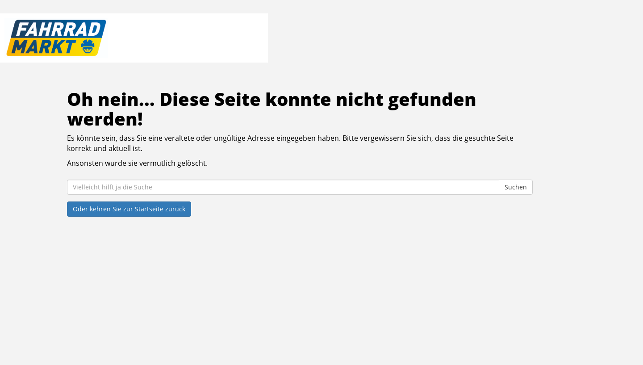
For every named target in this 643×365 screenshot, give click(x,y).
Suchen (516, 187)
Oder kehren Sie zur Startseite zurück (129, 209)
